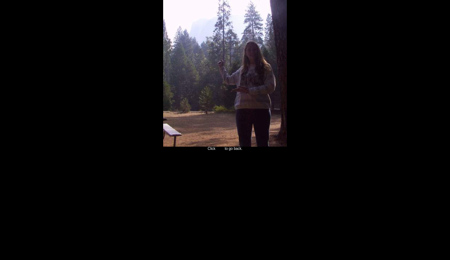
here (220, 149)
